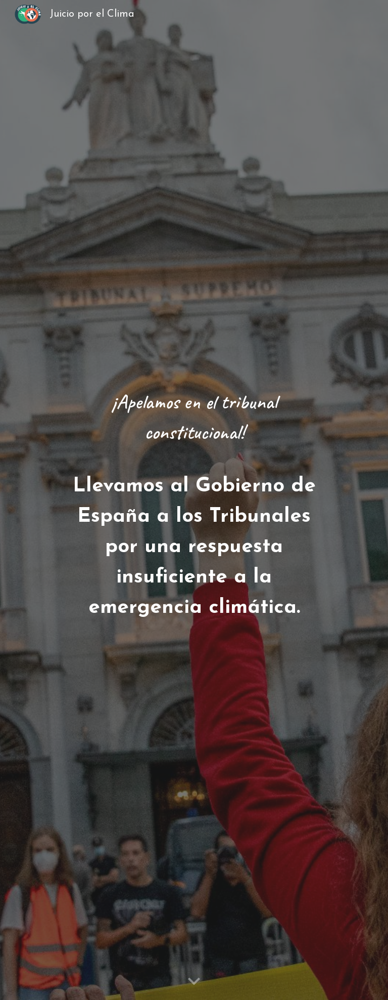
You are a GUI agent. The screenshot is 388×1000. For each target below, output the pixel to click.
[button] (194, 982)
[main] (194, 500)
